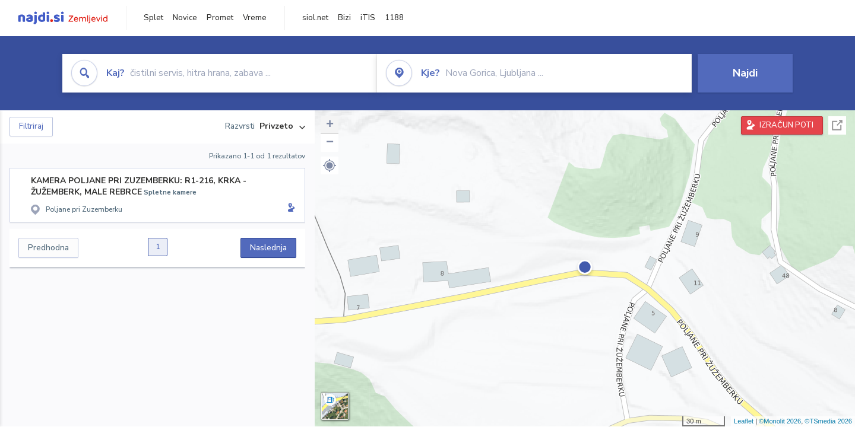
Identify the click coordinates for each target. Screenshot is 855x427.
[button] (329, 165)
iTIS (367, 17)
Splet (153, 17)
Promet (220, 17)
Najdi (745, 73)
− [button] (330, 143)
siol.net (315, 17)
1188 (394, 17)
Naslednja (268, 247)
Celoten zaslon (837, 125)
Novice (185, 17)
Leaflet (743, 421)
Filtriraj (31, 126)
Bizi (344, 17)
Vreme (255, 17)
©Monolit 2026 (780, 421)
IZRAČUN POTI (786, 125)
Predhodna (48, 247)
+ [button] (330, 125)
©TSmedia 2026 (828, 421)
